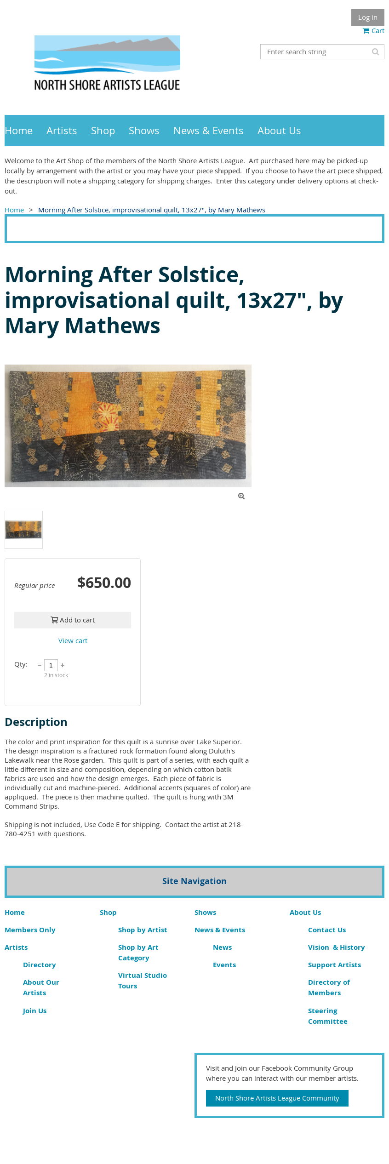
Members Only (30, 930)
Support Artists (334, 965)
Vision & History (336, 947)
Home (14, 209)
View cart (72, 640)
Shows (205, 912)
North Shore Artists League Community (277, 1097)
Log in (368, 17)
